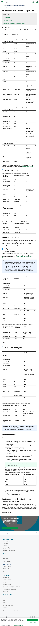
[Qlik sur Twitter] (30, 617)
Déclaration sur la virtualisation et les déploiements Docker (15, 23)
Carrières (5, 607)
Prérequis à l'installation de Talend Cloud (11, 7)
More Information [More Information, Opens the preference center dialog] (32, 622)
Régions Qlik (5, 591)
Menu (37, 2)
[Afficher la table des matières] (2, 5)
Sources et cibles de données (9, 589)
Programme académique (8, 603)
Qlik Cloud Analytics (7, 566)
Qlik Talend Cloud (7, 559)
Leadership (5, 598)
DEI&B (4, 602)
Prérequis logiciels (24, 7)
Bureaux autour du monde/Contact (10, 610)
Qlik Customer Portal (7, 548)
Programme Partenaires (8, 605)
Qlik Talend (5, 558)
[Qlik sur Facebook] (35, 617)
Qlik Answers (6, 568)
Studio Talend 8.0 (7, 15)
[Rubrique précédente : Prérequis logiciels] (10, 533)
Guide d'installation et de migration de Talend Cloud (14, 5)
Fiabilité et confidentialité (8, 581)
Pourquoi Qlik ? (6, 577)
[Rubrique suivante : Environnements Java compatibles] (29, 533)
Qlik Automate (6, 571)
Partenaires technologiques (9, 587)
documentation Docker (9, 460)
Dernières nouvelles (7, 609)
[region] (19, 621)
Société (4, 597)
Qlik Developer (6, 543)
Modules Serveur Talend (8, 18)
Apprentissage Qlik (7, 547)
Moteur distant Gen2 (7, 22)
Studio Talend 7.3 (7, 17)
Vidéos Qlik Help (6, 541)
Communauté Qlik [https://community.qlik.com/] (23, 617)
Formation (5, 545)
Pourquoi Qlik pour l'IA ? (8, 584)
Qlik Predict (5, 570)
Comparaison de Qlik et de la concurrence (12, 586)
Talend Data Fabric (7, 561)
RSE (4, 600)
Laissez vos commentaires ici (10, 528)
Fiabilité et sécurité (7, 579)
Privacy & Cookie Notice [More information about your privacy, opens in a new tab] (18, 625)
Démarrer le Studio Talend (27, 166)
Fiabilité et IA (5, 582)
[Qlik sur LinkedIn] (32, 617)
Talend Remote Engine (8, 20)
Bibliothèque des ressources (9, 550)
